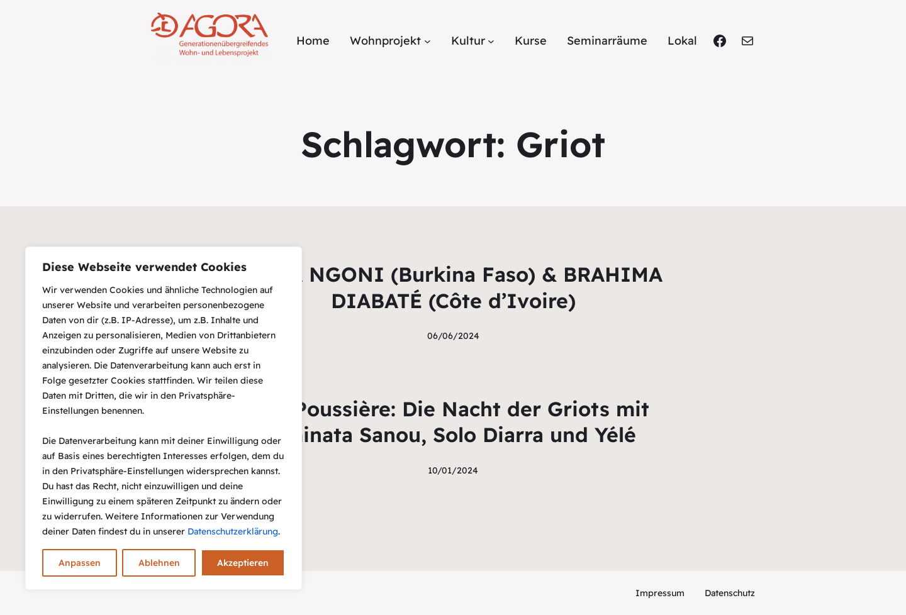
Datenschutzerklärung (232, 531)
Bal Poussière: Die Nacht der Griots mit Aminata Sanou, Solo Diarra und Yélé (453, 422)
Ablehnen (159, 562)
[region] (163, 418)
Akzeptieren (243, 562)
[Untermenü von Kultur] (491, 41)
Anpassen (80, 562)
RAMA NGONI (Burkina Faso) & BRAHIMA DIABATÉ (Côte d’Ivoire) (453, 287)
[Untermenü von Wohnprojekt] (427, 41)
